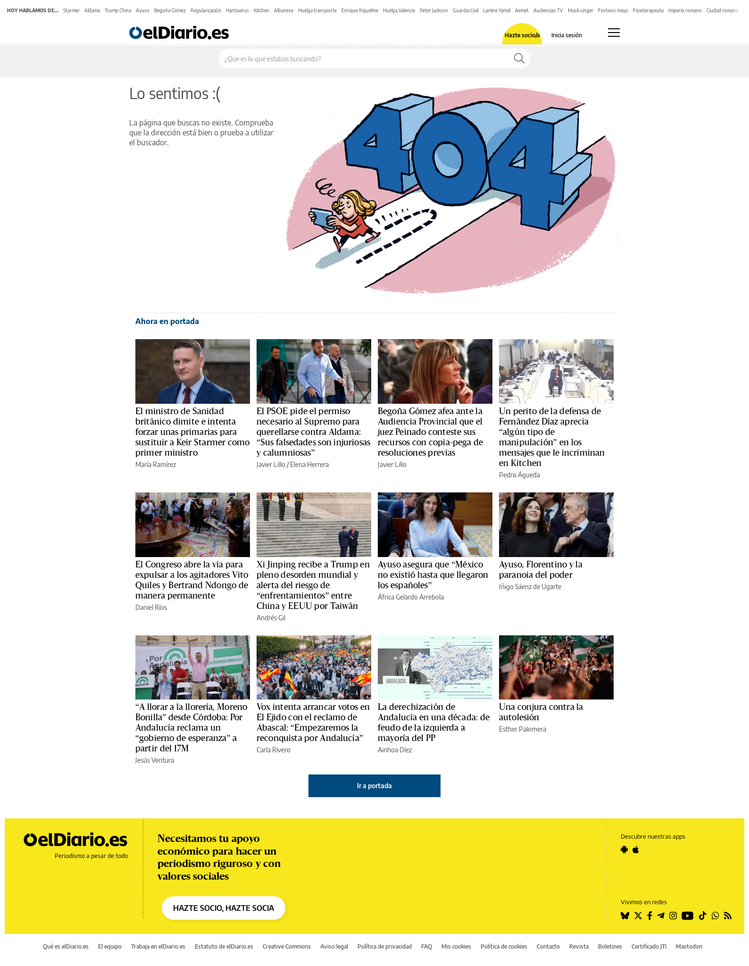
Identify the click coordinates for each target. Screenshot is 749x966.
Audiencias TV (548, 10)
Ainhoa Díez (395, 750)
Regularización (206, 10)
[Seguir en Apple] (635, 849)
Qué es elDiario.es (66, 946)
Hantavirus (237, 10)
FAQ (426, 946)
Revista (579, 946)
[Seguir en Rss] (728, 915)
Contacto (548, 946)
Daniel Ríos (151, 607)
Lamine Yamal (496, 10)
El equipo (110, 946)
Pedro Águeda (519, 475)
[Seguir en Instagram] (673, 915)
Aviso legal (334, 946)
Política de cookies (504, 946)
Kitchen (261, 10)
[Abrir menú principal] (614, 32)
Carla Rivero (274, 750)
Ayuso (143, 10)
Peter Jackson (434, 10)
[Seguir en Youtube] (688, 915)
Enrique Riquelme (359, 10)
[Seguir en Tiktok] (703, 915)
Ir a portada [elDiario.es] (374, 786)
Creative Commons (287, 946)
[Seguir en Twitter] (638, 915)
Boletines (610, 946)
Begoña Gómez (170, 10)
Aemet (522, 10)
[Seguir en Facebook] (649, 915)
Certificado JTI (649, 946)
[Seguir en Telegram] (661, 915)
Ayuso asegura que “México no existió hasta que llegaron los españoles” (433, 575)
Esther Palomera (522, 729)
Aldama (92, 10)
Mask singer (580, 10)
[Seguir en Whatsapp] (715, 915)
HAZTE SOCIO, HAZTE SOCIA (223, 908)
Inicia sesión (566, 35)
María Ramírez (155, 464)
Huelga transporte (317, 10)
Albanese (283, 10)
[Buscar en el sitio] (364, 58)
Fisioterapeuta (648, 10)
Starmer (71, 10)
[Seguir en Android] (624, 849)
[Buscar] (519, 58)
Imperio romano (685, 10)
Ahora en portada (167, 321)
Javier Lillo (271, 464)
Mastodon (689, 946)
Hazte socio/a (522, 35)
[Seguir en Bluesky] (625, 915)
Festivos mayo (613, 10)
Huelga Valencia (399, 10)
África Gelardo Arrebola (411, 597)
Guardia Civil (465, 10)
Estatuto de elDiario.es (224, 946)
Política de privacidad (385, 946)
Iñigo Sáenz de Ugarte (530, 587)
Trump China (118, 10)
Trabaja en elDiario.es (158, 946)
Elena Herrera (309, 464)
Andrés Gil (271, 618)
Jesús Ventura (154, 760)
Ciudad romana (722, 10)
